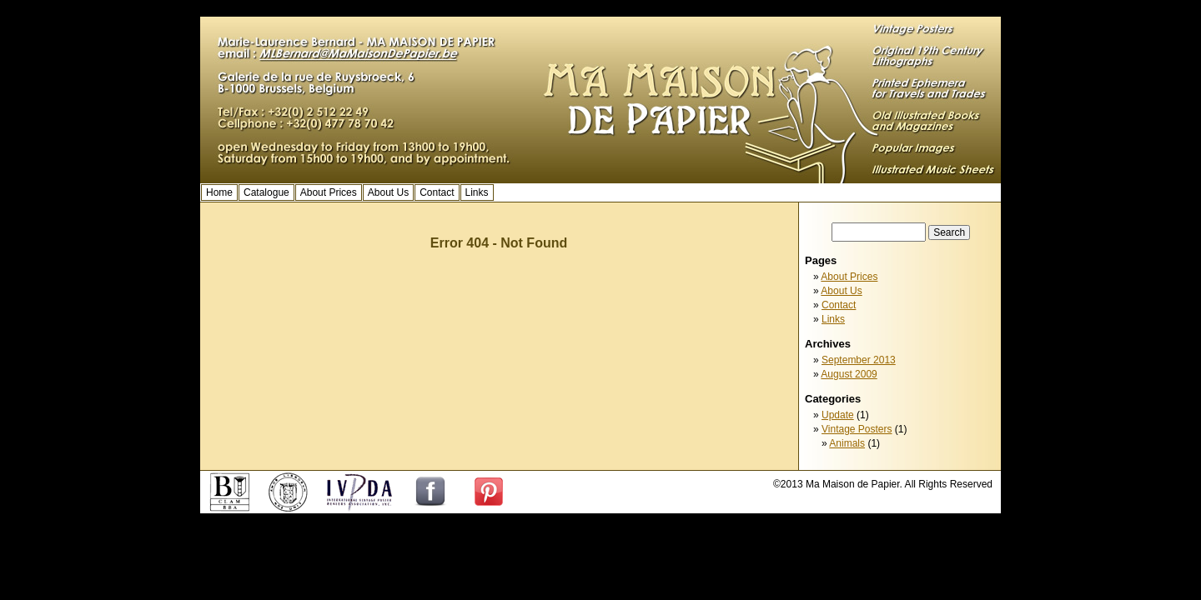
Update (838, 415)
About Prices (328, 192)
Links (477, 192)
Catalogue (266, 192)
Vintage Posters (857, 429)
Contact (437, 192)
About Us (388, 192)
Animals (847, 443)
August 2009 (849, 374)
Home (219, 192)
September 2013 (859, 360)
